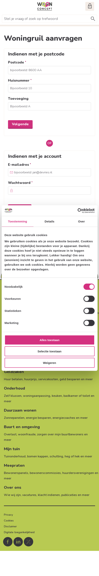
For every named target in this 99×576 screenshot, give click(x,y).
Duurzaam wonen (20, 410)
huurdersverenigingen (78, 473)
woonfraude (27, 434)
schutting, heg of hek (65, 456)
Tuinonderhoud (15, 456)
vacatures (29, 495)
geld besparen (70, 379)
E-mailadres (27, 164)
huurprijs (30, 379)
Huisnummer (28, 80)
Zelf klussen (12, 396)
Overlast (10, 434)
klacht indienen (49, 495)
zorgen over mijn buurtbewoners (60, 434)
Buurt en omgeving (22, 427)
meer (89, 379)
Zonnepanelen (14, 418)
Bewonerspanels (16, 473)
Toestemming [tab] (17, 221)
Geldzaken (14, 371)
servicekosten (48, 379)
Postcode (25, 62)
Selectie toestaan (49, 351)
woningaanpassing (36, 396)
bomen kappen (37, 456)
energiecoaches (64, 418)
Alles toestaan (50, 340)
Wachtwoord (28, 182)
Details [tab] (49, 221)
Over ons (12, 487)
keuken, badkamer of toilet (71, 396)
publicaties (69, 495)
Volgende (20, 124)
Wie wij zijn (12, 495)
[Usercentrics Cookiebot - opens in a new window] (77, 210)
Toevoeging (18, 98)
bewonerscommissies (45, 473)
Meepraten (14, 465)
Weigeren (49, 362)
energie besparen (38, 418)
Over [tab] (81, 221)
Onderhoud (14, 388)
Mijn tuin (12, 449)
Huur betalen (13, 379)
